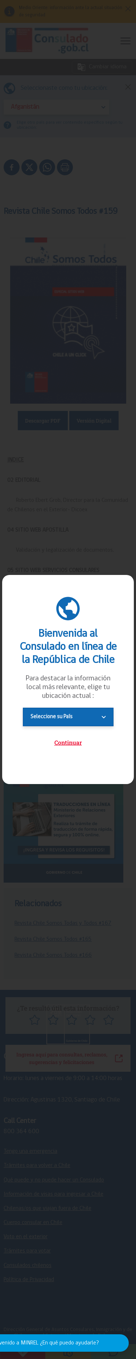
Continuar (68, 742)
